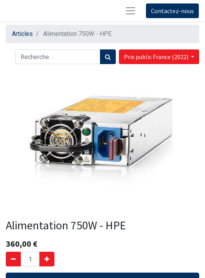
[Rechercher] (108, 56)
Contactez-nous (172, 11)
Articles (22, 33)
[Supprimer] (13, 259)
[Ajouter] (46, 259)
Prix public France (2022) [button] (157, 57)
